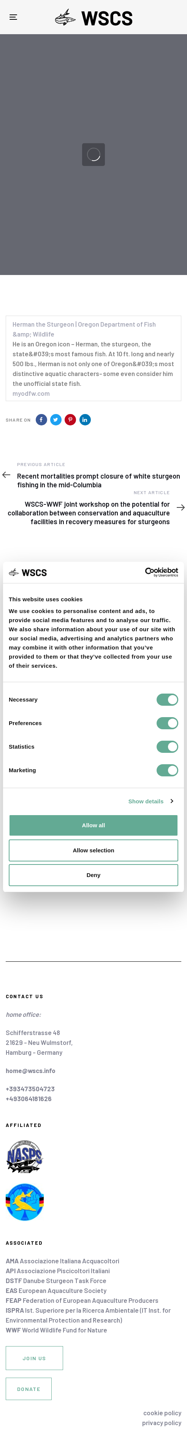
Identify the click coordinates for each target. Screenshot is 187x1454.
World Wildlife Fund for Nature (56, 1330)
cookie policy (162, 1412)
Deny (94, 875)
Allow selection (93, 850)
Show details (146, 801)
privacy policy (161, 1422)
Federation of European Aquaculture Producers (82, 1300)
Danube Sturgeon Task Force (56, 1280)
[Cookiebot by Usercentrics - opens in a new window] (145, 572)
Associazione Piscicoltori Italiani (58, 1270)
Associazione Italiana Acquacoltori (62, 1260)
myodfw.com (31, 393)
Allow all (93, 825)
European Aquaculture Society (56, 1290)
